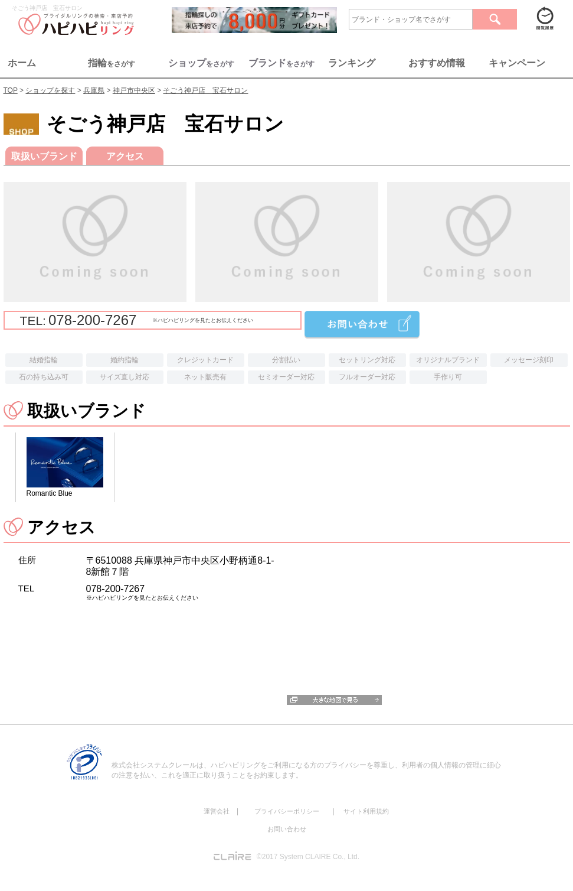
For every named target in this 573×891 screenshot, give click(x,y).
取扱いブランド (44, 156)
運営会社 (217, 811)
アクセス (124, 156)
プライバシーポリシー (286, 811)
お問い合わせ (286, 829)
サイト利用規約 (366, 811)
